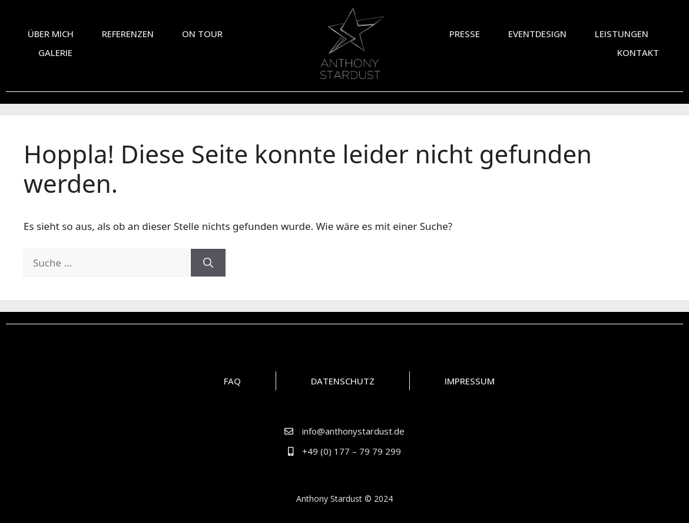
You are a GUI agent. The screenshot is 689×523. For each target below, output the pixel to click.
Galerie (55, 52)
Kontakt (638, 52)
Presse (464, 34)
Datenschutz (343, 381)
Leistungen (621, 34)
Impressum (470, 381)
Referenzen (128, 34)
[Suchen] (208, 263)
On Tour (205, 34)
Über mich (51, 34)
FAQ (232, 381)
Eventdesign (537, 34)
